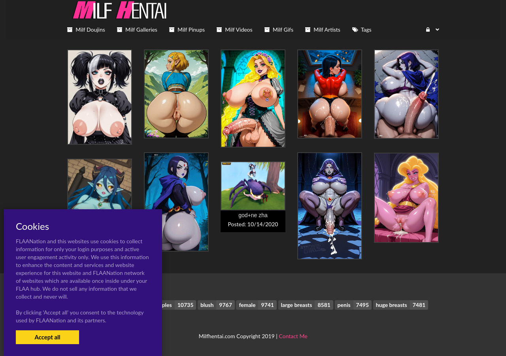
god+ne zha (253, 215)
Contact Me (293, 336)
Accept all (47, 337)
